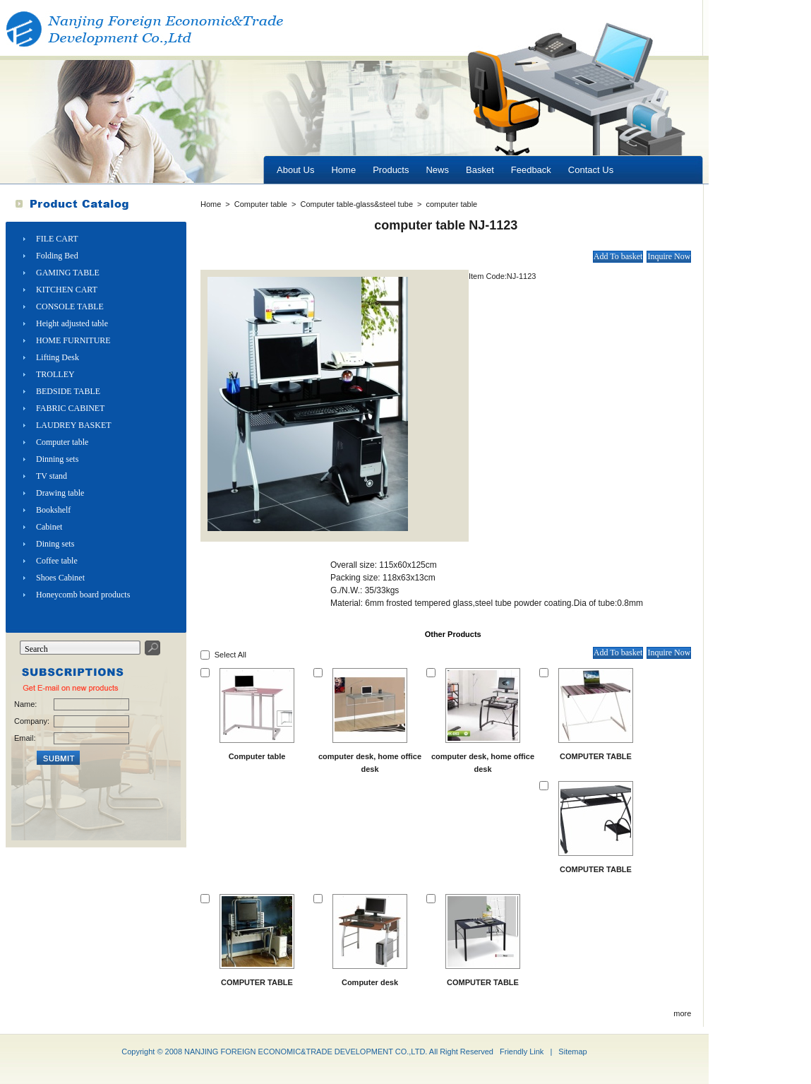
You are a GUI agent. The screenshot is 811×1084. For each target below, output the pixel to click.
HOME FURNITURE (73, 340)
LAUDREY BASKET (74, 425)
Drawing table (60, 493)
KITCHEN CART (66, 289)
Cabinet (49, 527)
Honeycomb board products (83, 595)
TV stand (51, 476)
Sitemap (572, 1051)
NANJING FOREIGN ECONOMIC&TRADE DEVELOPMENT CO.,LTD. (305, 1051)
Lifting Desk (57, 357)
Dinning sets (57, 459)
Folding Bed (57, 256)
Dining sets (55, 544)
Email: (25, 738)
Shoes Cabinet (60, 578)
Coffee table (57, 561)
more (682, 1013)
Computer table (62, 442)
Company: (31, 721)
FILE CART (57, 239)
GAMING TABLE (68, 273)
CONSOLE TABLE (70, 306)
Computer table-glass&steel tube (356, 204)
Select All (230, 654)
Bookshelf (53, 510)
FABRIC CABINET (70, 408)
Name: (25, 704)
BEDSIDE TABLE (68, 391)
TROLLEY (55, 374)
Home (210, 204)
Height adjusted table (72, 323)
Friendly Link (521, 1051)
